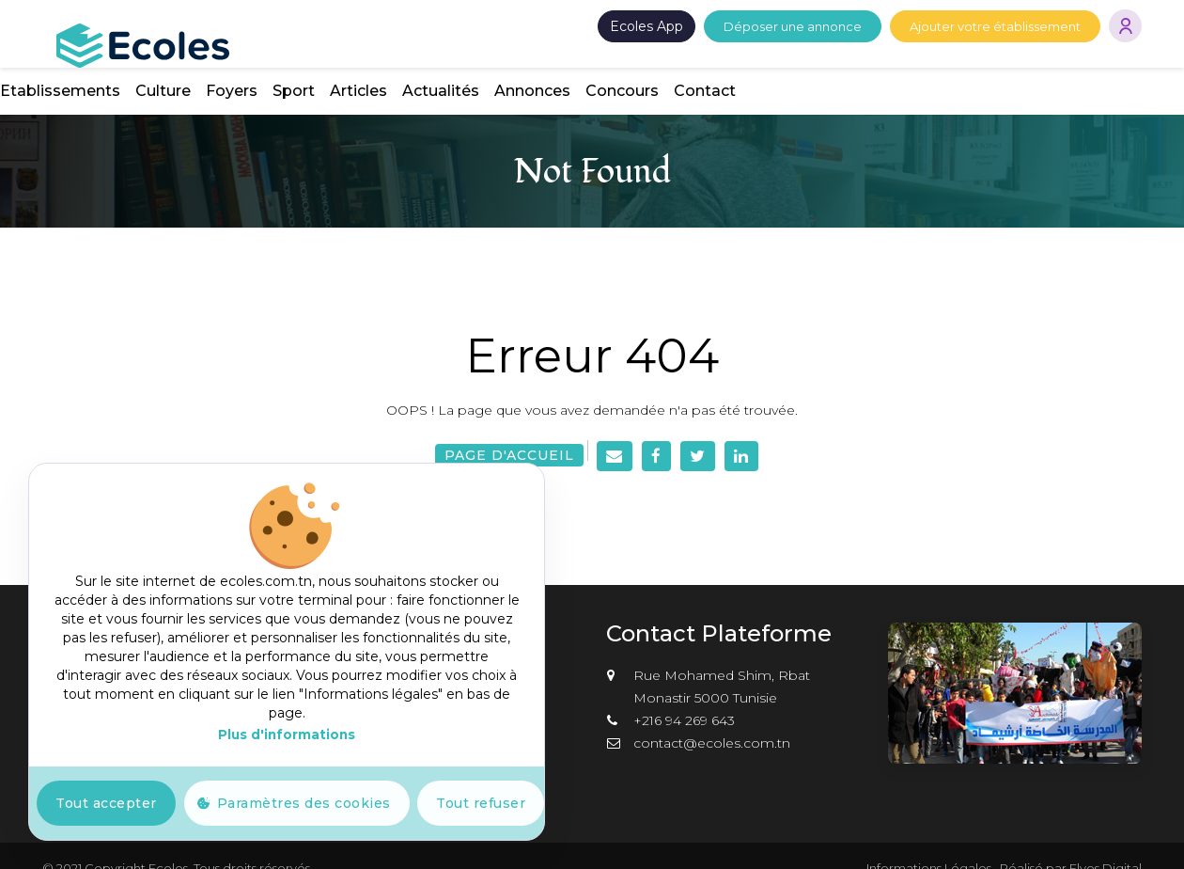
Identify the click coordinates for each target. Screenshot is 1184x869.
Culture (569, 65)
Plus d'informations (286, 734)
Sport (699, 65)
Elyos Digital (1105, 842)
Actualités (846, 65)
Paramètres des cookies (304, 803)
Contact (1111, 65)
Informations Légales (928, 842)
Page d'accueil (509, 429)
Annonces (938, 65)
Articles (764, 65)
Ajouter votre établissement (995, 26)
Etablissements (466, 65)
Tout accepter (106, 803)
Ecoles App (646, 26)
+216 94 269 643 (684, 695)
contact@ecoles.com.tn (711, 717)
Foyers (637, 65)
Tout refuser (480, 803)
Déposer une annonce (793, 26)
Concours (1028, 65)
